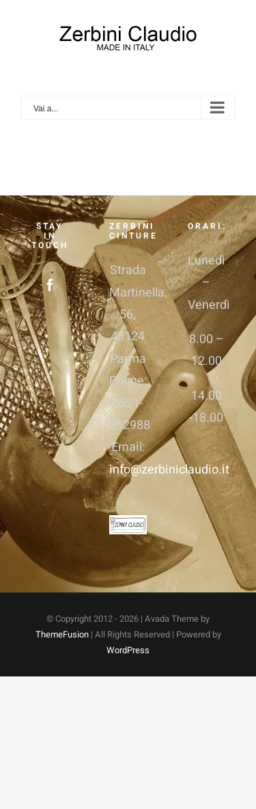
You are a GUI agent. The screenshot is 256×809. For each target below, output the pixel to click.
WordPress (128, 650)
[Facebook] (50, 285)
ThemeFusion (62, 634)
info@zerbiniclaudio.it (169, 470)
